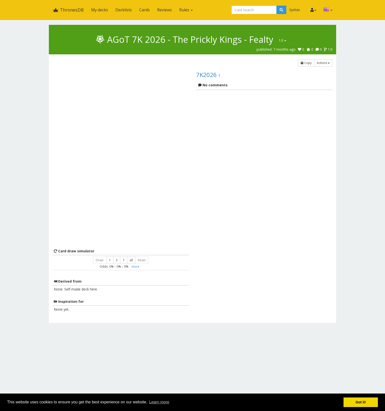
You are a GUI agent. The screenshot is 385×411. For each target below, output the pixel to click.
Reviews (164, 10)
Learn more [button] (159, 402)
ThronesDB (68, 10)
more (135, 266)
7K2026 (206, 75)
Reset (142, 260)
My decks (99, 10)
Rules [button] (186, 10)
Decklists (123, 10)
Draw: (100, 260)
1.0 (282, 40)
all (131, 260)
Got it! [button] (361, 402)
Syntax (294, 9)
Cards (144, 10)
